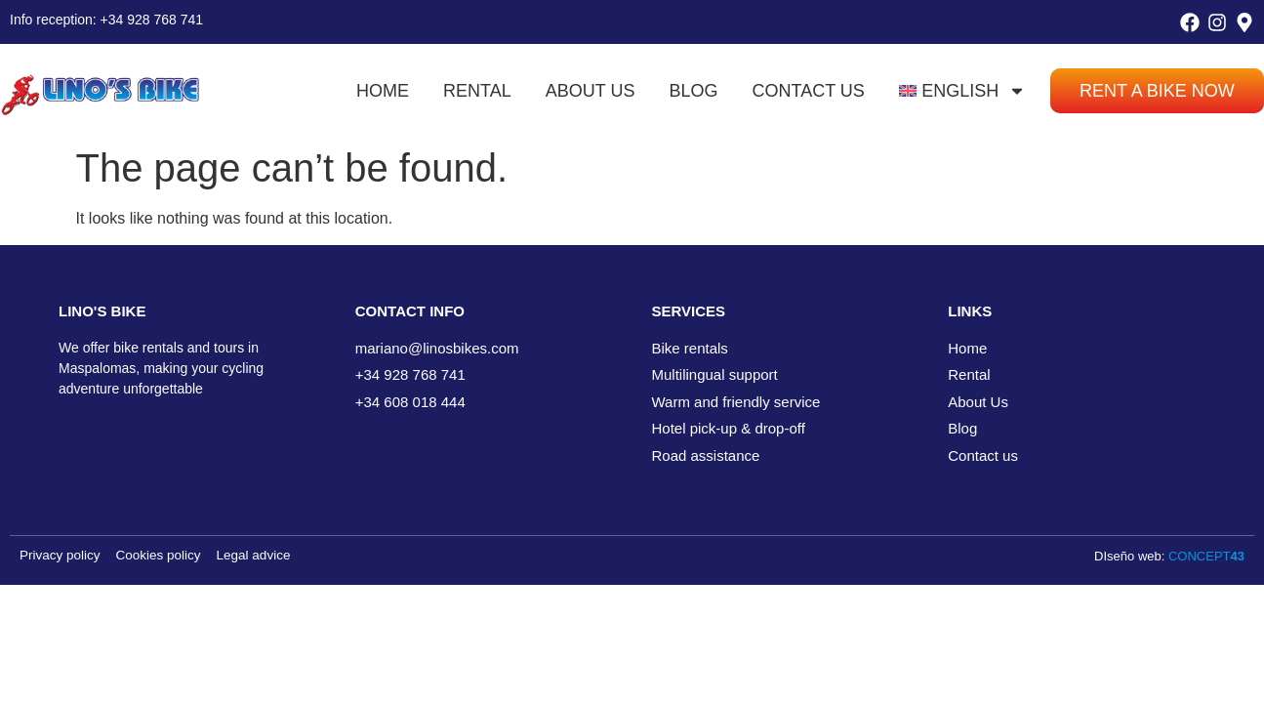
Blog (693, 91)
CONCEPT (1206, 556)
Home (382, 91)
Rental (477, 91)
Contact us (809, 91)
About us (590, 91)
